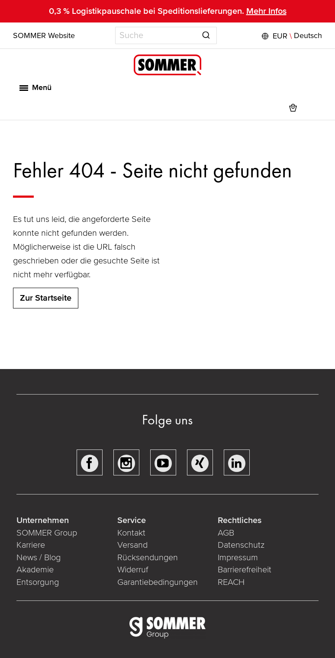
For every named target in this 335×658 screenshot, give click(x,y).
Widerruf (132, 570)
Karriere (30, 545)
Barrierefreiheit (244, 570)
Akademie (36, 570)
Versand (132, 545)
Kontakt (131, 533)
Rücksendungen (147, 557)
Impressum (238, 557)
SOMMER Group (46, 533)
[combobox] (166, 35)
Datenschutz (241, 545)
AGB (226, 533)
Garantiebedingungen (157, 582)
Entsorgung (37, 582)
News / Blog (38, 557)
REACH (231, 582)
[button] (291, 36)
